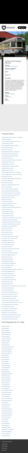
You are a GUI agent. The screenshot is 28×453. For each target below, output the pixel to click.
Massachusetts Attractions (7, 373)
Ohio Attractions (5, 402)
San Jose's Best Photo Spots (8, 277)
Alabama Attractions (6, 326)
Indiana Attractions (5, 359)
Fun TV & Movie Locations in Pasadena (10, 188)
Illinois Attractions (5, 357)
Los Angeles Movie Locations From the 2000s (11, 221)
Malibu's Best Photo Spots (7, 228)
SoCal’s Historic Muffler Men (7, 290)
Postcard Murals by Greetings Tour (9, 263)
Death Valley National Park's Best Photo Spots (11, 178)
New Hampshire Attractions (7, 390)
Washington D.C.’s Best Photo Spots (9, 312)
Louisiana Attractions (6, 367)
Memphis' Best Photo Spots (7, 232)
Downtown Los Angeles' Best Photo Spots (10, 184)
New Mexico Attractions (6, 394)
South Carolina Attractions (7, 413)
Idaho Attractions (5, 355)
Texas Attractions (5, 419)
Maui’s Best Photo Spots (7, 230)
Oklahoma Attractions (6, 404)
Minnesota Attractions (6, 377)
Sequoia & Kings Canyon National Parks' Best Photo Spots (14, 285)
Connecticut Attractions (6, 338)
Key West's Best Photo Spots (8, 211)
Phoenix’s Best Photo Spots (7, 259)
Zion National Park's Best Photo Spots (9, 318)
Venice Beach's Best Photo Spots (8, 310)
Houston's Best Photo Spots (7, 201)
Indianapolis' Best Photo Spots (8, 205)
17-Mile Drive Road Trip (6, 139)
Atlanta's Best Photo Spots (7, 147)
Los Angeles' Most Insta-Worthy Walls (9, 219)
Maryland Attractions (6, 371)
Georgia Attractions (6, 344)
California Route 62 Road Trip (8, 162)
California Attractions (6, 334)
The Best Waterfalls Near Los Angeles (9, 296)
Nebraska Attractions (6, 386)
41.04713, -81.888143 (9, 69)
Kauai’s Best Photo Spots (7, 209)
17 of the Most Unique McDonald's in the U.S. (11, 141)
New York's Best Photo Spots (8, 244)
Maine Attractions (5, 369)
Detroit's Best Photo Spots (7, 182)
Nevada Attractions (6, 388)
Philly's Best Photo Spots (7, 257)
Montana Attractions (6, 384)
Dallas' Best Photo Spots (7, 176)
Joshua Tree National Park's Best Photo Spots (11, 207)
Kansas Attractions (5, 363)
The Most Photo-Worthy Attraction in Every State (12, 302)
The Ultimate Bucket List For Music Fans (10, 304)
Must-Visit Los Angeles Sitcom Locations (10, 236)
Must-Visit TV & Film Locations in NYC (10, 238)
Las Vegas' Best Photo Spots (8, 215)
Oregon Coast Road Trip (7, 250)
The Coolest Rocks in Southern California (10, 300)
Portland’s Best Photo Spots (7, 261)
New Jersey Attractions (6, 392)
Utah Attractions (5, 421)
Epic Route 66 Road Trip (7, 186)
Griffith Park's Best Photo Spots (8, 197)
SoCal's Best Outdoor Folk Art (8, 288)
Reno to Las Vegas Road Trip (8, 265)
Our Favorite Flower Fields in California (10, 252)
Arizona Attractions (5, 330)
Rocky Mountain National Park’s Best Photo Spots (12, 269)
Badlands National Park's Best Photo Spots (11, 151)
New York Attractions (6, 396)
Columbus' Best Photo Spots (8, 170)
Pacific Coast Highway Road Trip (8, 254)
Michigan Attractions (6, 375)
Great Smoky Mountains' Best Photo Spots (10, 195)
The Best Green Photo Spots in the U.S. (10, 294)
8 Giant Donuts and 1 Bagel (7, 143)
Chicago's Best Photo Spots (7, 168)
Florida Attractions (5, 342)
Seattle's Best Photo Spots (7, 281)
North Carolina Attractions (7, 398)
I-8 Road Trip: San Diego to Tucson (9, 203)
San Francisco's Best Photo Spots (9, 275)
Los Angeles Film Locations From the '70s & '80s (12, 217)
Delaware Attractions (6, 340)
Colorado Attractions (6, 336)
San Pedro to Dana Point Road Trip (9, 279)
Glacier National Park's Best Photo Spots (10, 191)
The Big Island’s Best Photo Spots (9, 298)
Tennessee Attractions (6, 417)
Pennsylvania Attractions (7, 408)
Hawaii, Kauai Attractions (7, 349)
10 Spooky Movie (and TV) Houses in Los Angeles (12, 137)
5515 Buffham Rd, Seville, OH (11, 66)
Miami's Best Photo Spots (7, 234)
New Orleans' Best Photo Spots (8, 242)
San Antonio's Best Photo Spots (8, 271)
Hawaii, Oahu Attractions (7, 353)
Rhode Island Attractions (7, 410)
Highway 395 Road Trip (6, 199)
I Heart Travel (4, 444)
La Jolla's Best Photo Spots (7, 213)
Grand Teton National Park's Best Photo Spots (11, 193)
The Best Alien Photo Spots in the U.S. (10, 292)
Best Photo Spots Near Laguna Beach (9, 153)
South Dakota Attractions (7, 415)
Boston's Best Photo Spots (7, 158)
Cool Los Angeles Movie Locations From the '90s (12, 174)
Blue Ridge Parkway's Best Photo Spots (10, 155)
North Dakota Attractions (7, 400)
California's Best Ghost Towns (8, 164)
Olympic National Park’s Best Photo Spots (10, 248)
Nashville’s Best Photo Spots (8, 240)
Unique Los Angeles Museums (8, 306)
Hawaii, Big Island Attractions (8, 346)
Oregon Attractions (5, 406)
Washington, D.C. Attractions (8, 429)
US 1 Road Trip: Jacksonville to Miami (9, 308)
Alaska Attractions (5, 328)
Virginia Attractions (5, 425)
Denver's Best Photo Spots (7, 180)
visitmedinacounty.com (9, 93)
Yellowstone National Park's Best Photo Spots (11, 314)
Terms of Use (4, 448)
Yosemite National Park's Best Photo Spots (10, 316)
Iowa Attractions (5, 361)
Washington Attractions (6, 427)
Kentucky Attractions (6, 365)
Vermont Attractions (6, 423)
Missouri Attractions (6, 382)
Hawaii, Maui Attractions (7, 351)
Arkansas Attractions (6, 332)
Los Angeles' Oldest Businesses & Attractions (11, 224)
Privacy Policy (4, 446)
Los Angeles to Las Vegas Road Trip (9, 226)
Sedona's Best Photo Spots (7, 283)
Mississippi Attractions (6, 380)
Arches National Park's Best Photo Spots (10, 145)
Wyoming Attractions (6, 435)
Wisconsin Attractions (6, 433)
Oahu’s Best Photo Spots (7, 246)
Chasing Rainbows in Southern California (10, 166)
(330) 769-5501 (8, 97)
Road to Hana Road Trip (7, 267)
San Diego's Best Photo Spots (8, 273)
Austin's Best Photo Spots (7, 149)
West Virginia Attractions (7, 431)
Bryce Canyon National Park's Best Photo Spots (12, 160)
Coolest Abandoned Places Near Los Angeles (11, 172)
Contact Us (4, 450)
